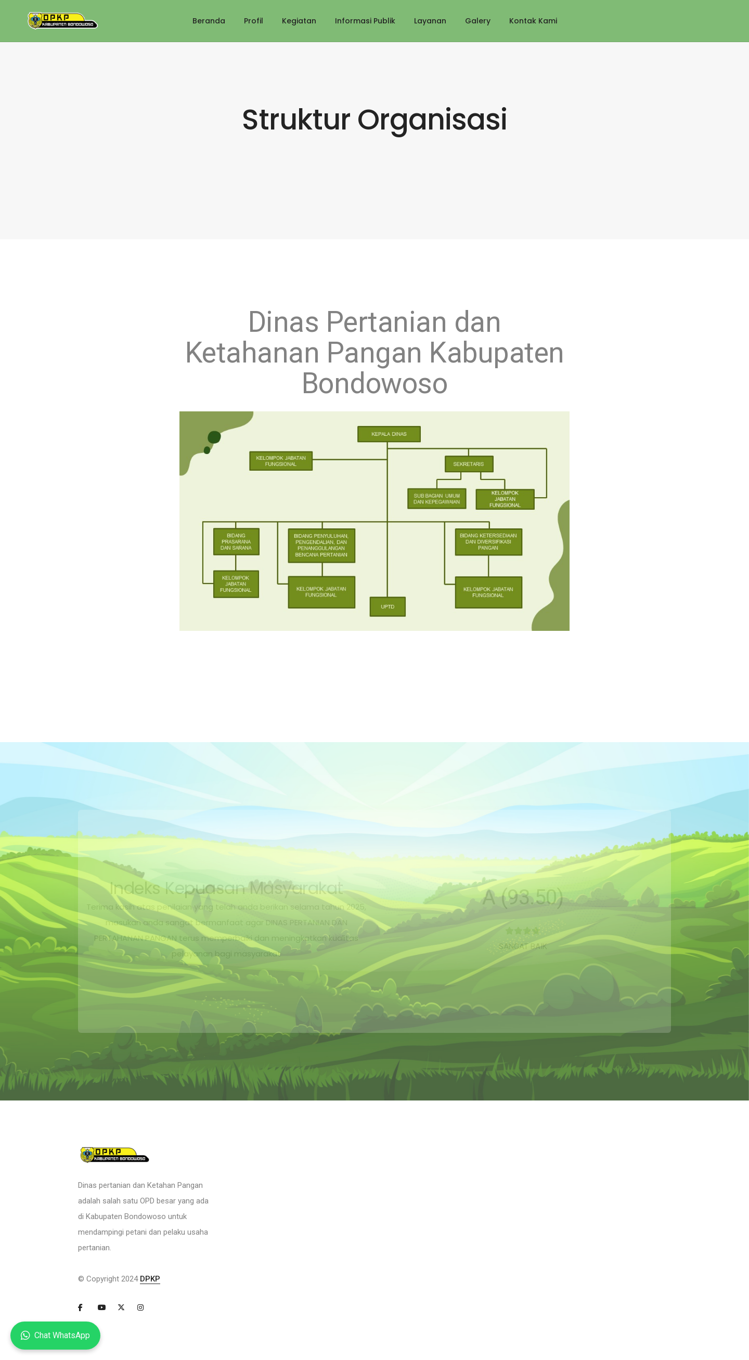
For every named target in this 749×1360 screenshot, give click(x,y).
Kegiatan (299, 21)
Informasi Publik (365, 21)
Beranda (208, 21)
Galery (477, 21)
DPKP (150, 1279)
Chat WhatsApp (55, 1335)
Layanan (430, 21)
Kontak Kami (533, 21)
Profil (253, 21)
